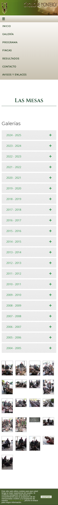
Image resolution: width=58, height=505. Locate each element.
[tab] (29, 135)
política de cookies (16, 500)
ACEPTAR (46, 497)
